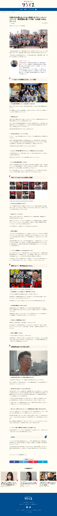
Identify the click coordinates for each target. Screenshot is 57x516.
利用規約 (35, 510)
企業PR (25, 9)
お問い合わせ (39, 510)
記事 (21, 9)
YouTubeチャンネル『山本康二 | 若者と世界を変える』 (23, 289)
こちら (25, 454)
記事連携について (34, 504)
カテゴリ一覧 (31, 9)
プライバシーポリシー (29, 510)
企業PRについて (27, 504)
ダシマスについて (18, 510)
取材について (22, 504)
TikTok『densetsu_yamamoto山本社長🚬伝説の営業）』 (23, 201)
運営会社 (23, 510)
